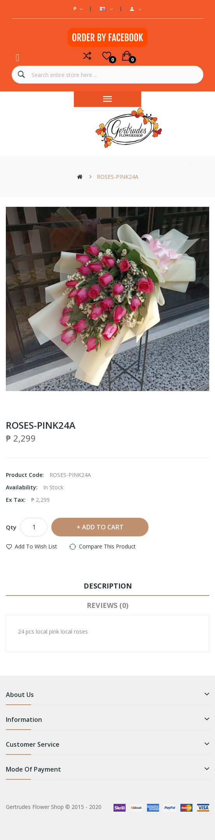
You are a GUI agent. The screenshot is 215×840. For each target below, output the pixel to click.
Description (108, 585)
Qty (11, 527)
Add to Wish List (36, 546)
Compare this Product (107, 546)
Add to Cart (103, 527)
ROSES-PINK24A (117, 176)
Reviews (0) (107, 605)
